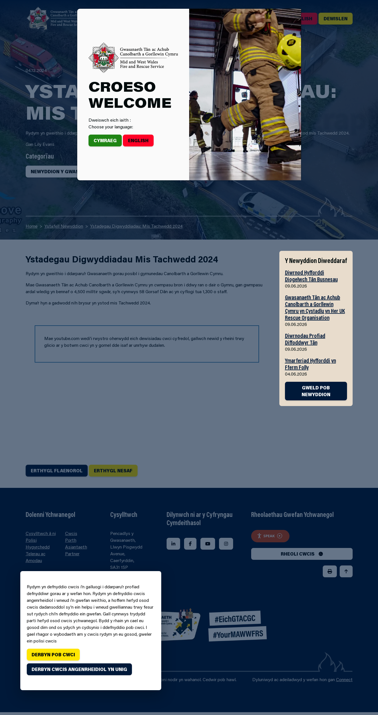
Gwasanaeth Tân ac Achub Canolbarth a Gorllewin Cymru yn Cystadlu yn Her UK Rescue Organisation (315, 307)
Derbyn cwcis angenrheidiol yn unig (79, 669)
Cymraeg (105, 140)
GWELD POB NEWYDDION (316, 391)
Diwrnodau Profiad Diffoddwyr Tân (305, 339)
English (138, 140)
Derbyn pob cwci (53, 654)
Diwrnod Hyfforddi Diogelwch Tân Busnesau (311, 276)
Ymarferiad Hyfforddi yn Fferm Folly (310, 364)
